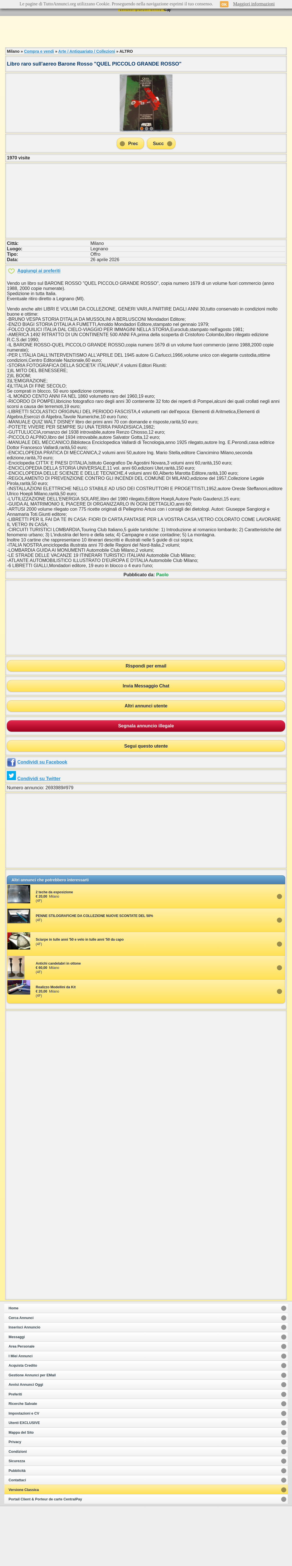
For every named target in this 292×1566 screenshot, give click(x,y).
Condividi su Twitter (39, 838)
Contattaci (17, 1540)
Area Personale (22, 1406)
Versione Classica (24, 1550)
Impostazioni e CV (24, 1473)
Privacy (15, 1502)
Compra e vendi (39, 51)
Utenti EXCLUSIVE (24, 1483)
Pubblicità (17, 1531)
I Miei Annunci (21, 1416)
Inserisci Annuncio (24, 1387)
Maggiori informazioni (254, 3)
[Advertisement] (146, 31)
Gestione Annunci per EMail (32, 1435)
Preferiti (15, 1454)
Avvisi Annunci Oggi (26, 1445)
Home (14, 1368)
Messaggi (17, 1397)
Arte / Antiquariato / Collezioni (86, 51)
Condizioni (18, 1512)
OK (224, 4)
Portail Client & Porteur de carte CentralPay (45, 1559)
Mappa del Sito (21, 1492)
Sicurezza (17, 1521)
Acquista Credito (23, 1425)
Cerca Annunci (21, 1378)
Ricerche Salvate (23, 1464)
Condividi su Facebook (42, 821)
